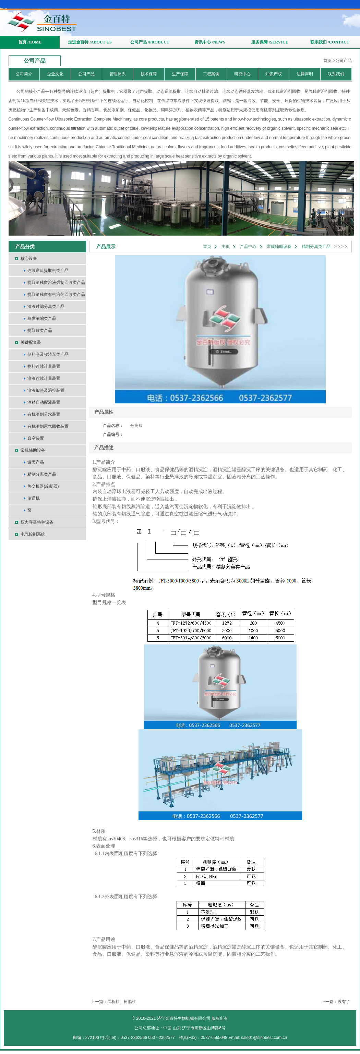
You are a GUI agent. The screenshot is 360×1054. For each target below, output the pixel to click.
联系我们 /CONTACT (329, 42)
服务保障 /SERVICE (269, 42)
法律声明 (305, 74)
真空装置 (35, 438)
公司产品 (343, 60)
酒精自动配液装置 (43, 402)
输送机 (33, 498)
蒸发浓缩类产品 (41, 318)
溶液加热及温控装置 (45, 390)
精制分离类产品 (41, 474)
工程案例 (211, 74)
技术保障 (149, 74)
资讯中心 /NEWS (209, 42)
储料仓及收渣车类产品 (48, 354)
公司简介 (24, 74)
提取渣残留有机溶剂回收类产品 (56, 294)
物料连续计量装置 (43, 366)
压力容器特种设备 (37, 522)
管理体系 (117, 74)
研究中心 (242, 74)
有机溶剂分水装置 (43, 414)
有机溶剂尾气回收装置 (48, 426)
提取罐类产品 (39, 330)
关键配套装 (31, 342)
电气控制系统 (33, 534)
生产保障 (180, 74)
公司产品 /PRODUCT (149, 42)
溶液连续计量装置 (43, 378)
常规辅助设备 (33, 450)
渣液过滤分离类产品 (45, 306)
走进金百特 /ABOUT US (89, 42)
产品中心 (248, 246)
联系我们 (336, 74)
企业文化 (55, 74)
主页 (225, 246)
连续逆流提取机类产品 (48, 270)
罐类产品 (35, 462)
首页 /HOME (29, 42)
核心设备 (29, 258)
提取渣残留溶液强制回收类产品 (56, 282)
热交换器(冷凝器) (43, 486)
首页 (327, 60)
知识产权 (273, 74)
